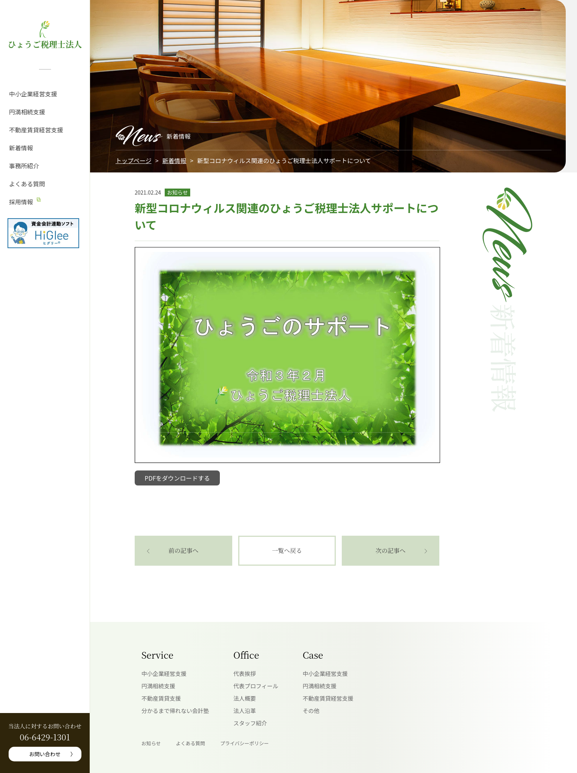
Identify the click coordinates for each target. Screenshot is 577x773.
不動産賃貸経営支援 (36, 129)
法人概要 (244, 698)
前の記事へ (183, 550)
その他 (311, 711)
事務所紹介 (24, 165)
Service (157, 654)
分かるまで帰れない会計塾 (175, 711)
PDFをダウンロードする (177, 477)
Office (246, 654)
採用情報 (21, 201)
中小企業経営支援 (33, 93)
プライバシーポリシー (244, 743)
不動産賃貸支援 (161, 698)
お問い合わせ (45, 754)
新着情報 (21, 147)
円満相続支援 (27, 111)
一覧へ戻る (287, 550)
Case (313, 654)
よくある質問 (27, 183)
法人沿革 (244, 711)
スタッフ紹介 (250, 723)
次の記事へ (391, 550)
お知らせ (151, 743)
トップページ (134, 160)
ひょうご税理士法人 (45, 44)
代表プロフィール (255, 686)
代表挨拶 (244, 673)
